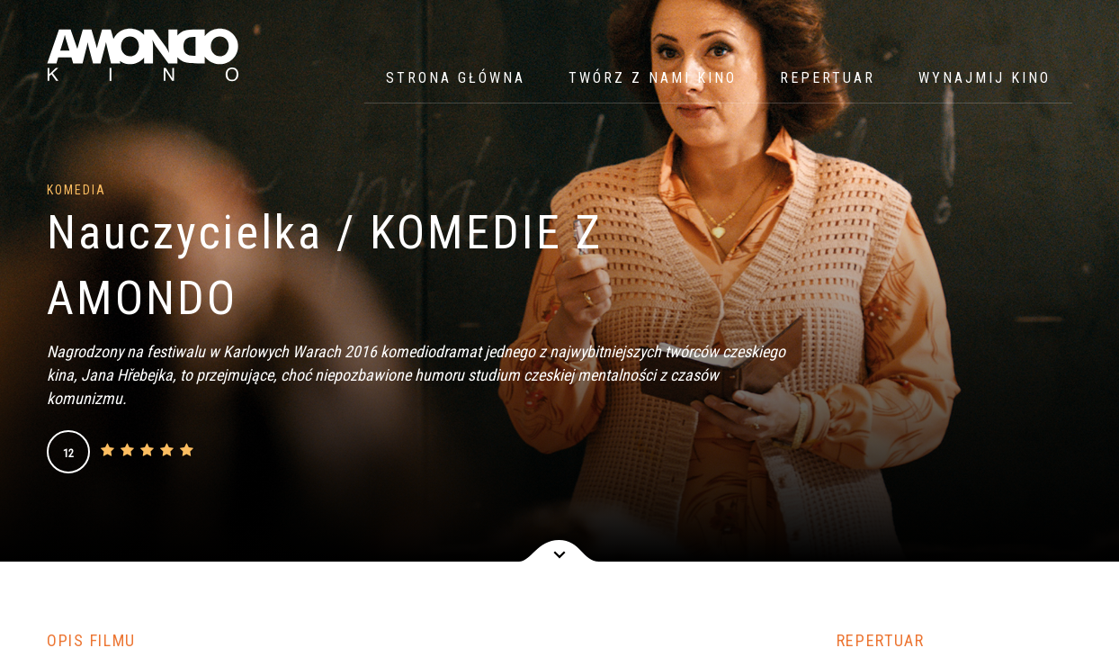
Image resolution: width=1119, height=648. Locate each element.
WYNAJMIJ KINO (984, 77)
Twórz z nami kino (652, 77)
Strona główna (455, 77)
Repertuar (827, 77)
